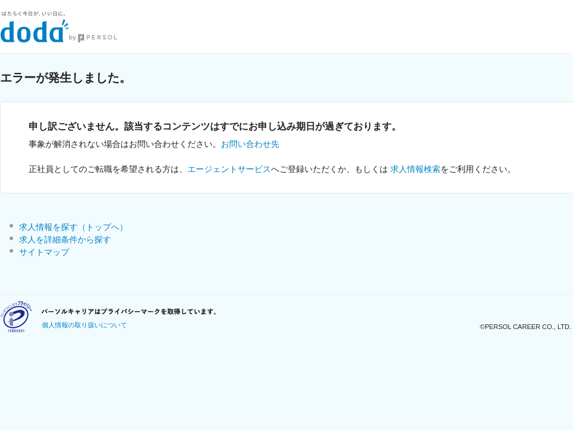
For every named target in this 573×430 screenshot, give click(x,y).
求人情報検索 (415, 169)
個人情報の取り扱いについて (84, 324)
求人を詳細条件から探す (65, 239)
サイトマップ (44, 252)
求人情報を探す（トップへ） (73, 227)
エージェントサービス (229, 169)
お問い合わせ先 (250, 144)
